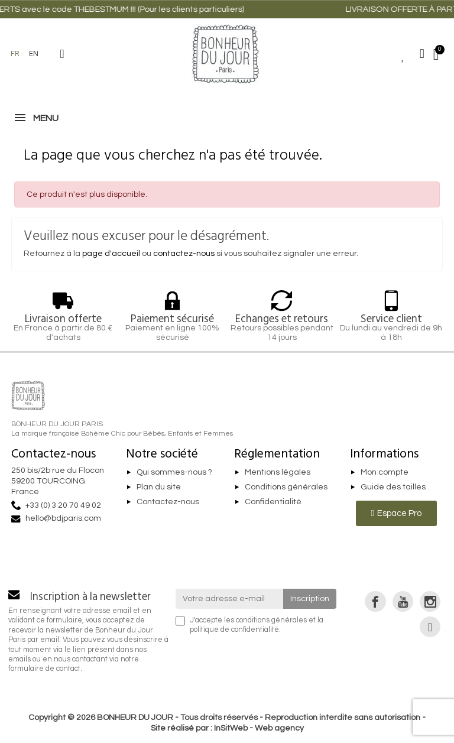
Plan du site (159, 487)
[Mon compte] (422, 53)
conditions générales (271, 620)
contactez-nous (184, 253)
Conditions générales (286, 487)
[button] (62, 54)
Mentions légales (277, 472)
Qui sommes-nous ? (174, 472)
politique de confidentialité (234, 630)
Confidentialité (273, 502)
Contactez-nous (168, 502)
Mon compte (384, 472)
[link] (375, 601)
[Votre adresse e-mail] (230, 599)
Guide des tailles (393, 487)
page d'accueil (111, 253)
